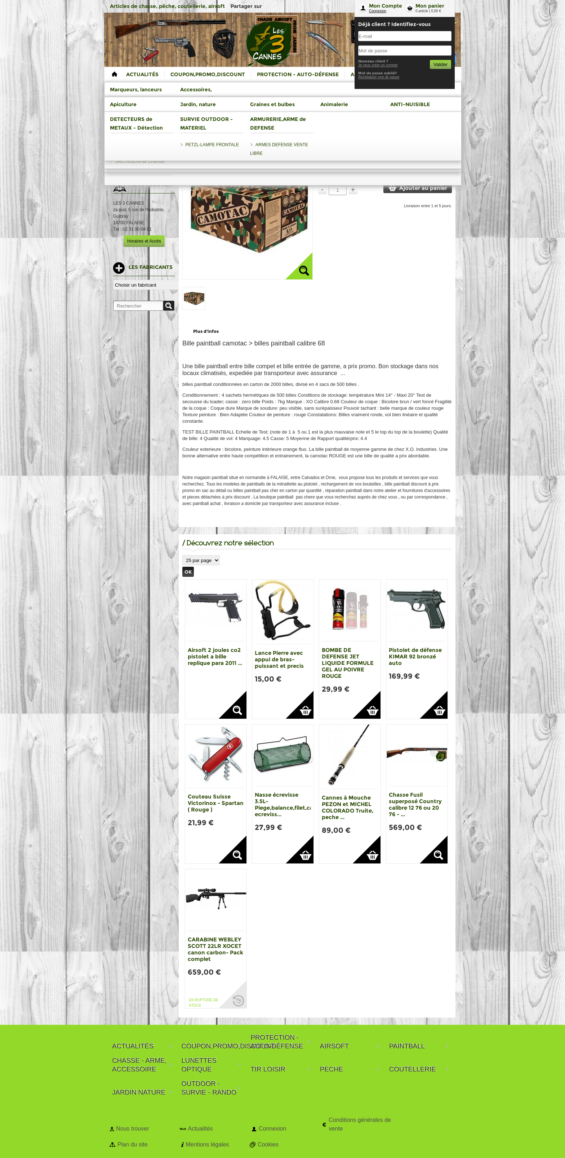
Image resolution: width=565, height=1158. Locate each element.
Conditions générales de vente (360, 1124)
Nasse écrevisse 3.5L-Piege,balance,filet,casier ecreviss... (289, 804)
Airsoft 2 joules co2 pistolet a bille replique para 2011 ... (215, 656)
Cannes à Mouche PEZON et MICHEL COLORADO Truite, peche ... (347, 807)
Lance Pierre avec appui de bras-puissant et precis (279, 659)
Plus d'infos (206, 331)
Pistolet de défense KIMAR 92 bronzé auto (415, 656)
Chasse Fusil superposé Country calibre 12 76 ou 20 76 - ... (415, 804)
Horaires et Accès (144, 241)
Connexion (377, 11)
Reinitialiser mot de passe (379, 77)
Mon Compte (385, 6)
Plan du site (132, 1144)
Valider (440, 64)
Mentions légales (207, 1144)
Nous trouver (132, 1129)
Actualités (200, 1129)
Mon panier (429, 6)
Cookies (268, 1144)
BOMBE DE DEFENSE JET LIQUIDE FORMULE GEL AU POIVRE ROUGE (348, 663)
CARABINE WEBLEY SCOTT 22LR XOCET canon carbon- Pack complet (215, 949)
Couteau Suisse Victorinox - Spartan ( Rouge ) (216, 803)
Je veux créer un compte (378, 65)
